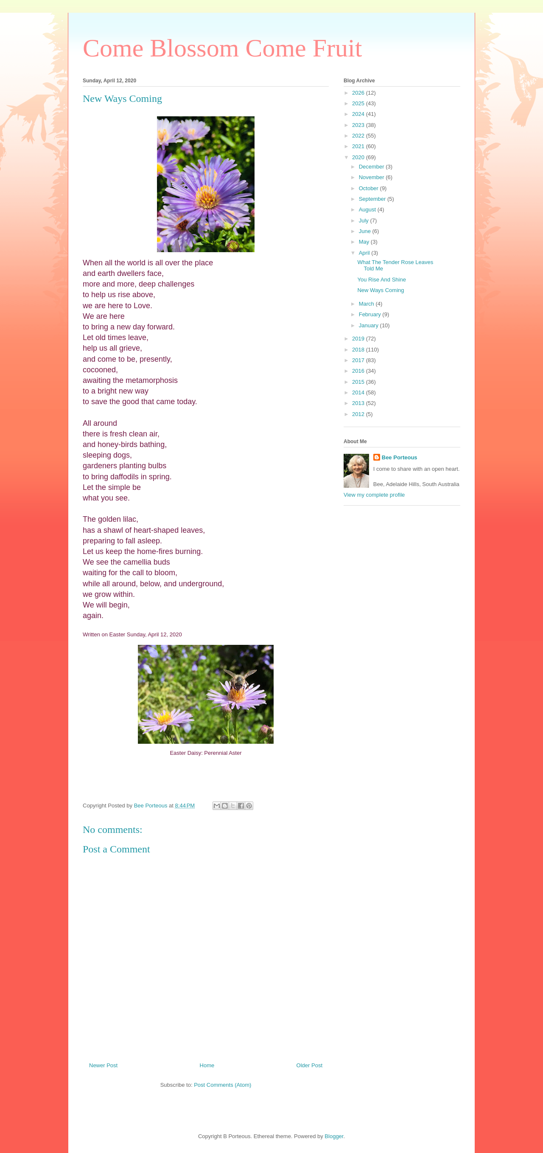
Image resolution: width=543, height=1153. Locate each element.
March (367, 304)
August (368, 209)
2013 (359, 403)
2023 (359, 125)
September (373, 199)
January (369, 325)
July (364, 220)
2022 (359, 135)
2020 (359, 157)
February (371, 314)
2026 (359, 93)
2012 (359, 414)
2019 (359, 338)
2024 (359, 114)
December (372, 166)
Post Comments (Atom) (222, 1085)
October (369, 188)
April (365, 253)
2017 (359, 360)
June (365, 231)
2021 (359, 146)
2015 (359, 382)
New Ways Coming (380, 290)
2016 (359, 371)
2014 (359, 392)
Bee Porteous (399, 457)
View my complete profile (374, 495)
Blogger (334, 1136)
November (372, 177)
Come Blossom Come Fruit (222, 48)
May (365, 242)
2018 (359, 349)
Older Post (309, 1065)
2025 (359, 103)
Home (207, 1065)
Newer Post (103, 1065)
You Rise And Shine (381, 279)
